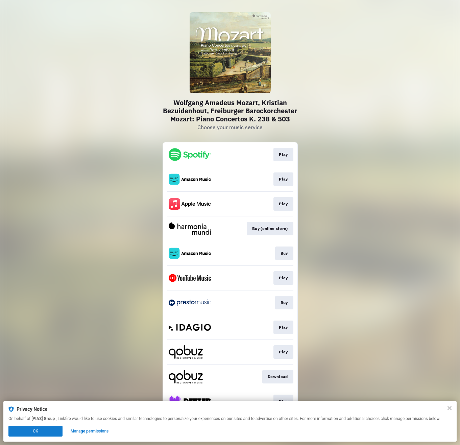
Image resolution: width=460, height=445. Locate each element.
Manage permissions (90, 431)
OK (35, 431)
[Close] (449, 408)
